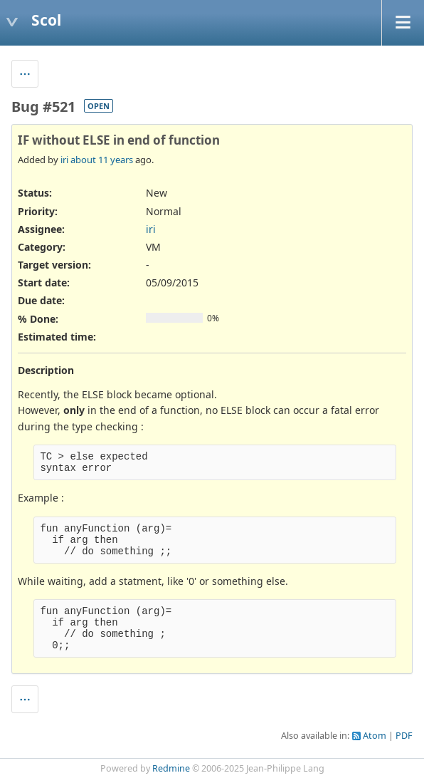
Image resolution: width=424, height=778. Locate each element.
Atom (374, 736)
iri (64, 159)
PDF (404, 736)
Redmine (171, 768)
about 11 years (101, 159)
